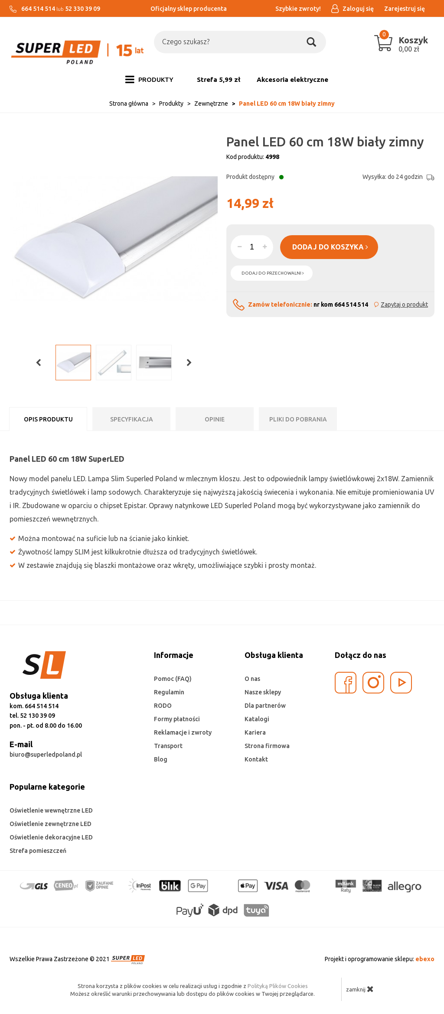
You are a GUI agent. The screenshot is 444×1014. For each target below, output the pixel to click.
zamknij (360, 989)
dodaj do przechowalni (273, 273)
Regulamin (169, 692)
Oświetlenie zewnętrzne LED (50, 823)
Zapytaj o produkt (404, 304)
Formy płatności (177, 719)
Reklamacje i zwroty (183, 732)
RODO (163, 705)
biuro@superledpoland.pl (46, 754)
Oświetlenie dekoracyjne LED (51, 837)
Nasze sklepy (263, 692)
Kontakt (256, 759)
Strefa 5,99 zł (218, 79)
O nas (252, 678)
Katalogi (257, 719)
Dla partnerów (265, 705)
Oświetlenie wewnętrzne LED (51, 810)
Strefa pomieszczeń (38, 850)
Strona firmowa (267, 745)
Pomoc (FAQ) (173, 678)
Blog (160, 759)
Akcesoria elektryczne (292, 79)
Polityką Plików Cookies (278, 986)
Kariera (255, 732)
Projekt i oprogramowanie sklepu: (379, 959)
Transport (168, 745)
